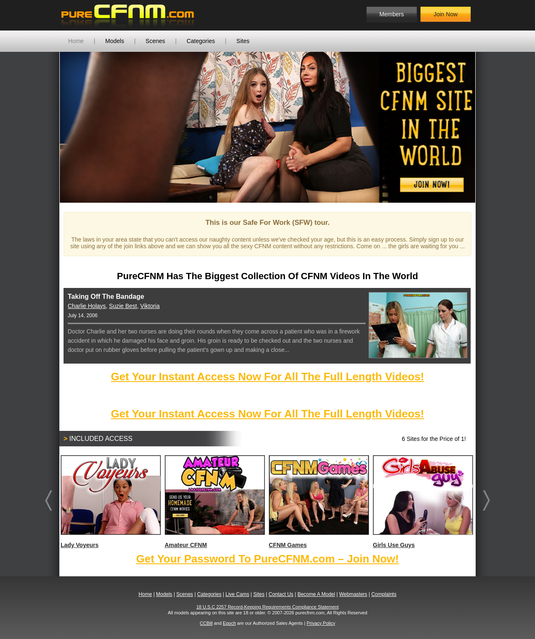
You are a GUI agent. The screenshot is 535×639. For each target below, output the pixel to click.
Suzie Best (123, 306)
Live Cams (238, 594)
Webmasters (353, 594)
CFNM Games (318, 501)
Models (114, 41)
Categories (200, 41)
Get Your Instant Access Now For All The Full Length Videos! (267, 376)
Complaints (383, 594)
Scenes (155, 41)
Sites (243, 41)
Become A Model (316, 594)
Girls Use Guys (422, 501)
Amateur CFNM (214, 501)
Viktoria (150, 306)
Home (76, 41)
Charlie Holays (87, 306)
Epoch (229, 623)
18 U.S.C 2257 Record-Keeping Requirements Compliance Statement (267, 606)
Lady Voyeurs (110, 501)
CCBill (206, 623)
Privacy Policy (320, 623)
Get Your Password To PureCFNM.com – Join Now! (267, 558)
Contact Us (280, 594)
